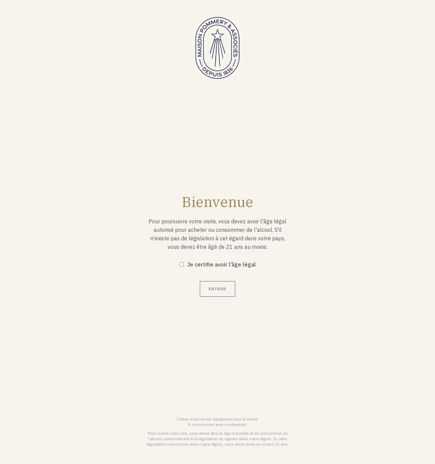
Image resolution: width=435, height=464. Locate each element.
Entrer (217, 288)
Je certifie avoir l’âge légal (221, 264)
